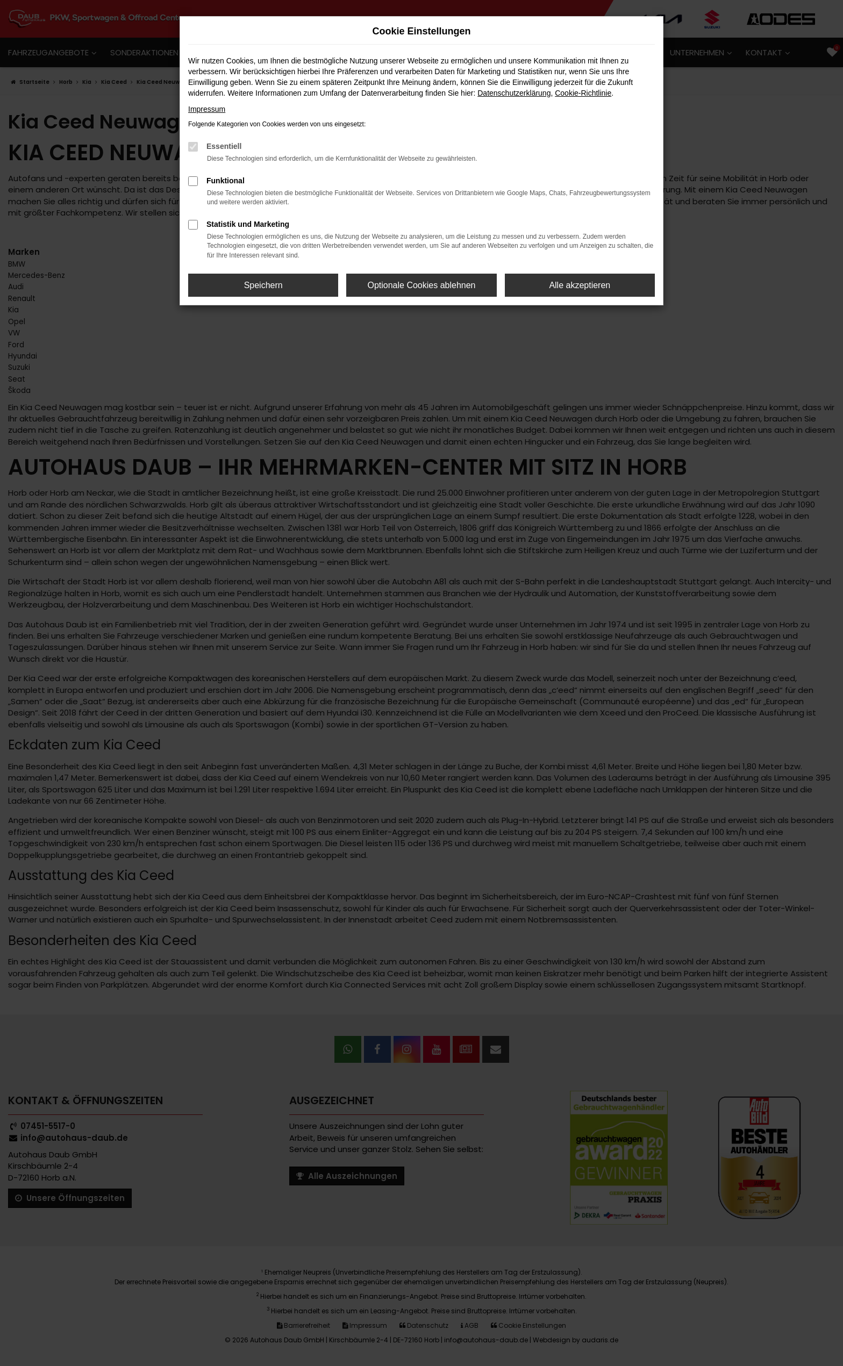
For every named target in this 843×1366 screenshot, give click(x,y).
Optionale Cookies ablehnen (421, 285)
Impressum (206, 109)
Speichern (263, 285)
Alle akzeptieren (579, 285)
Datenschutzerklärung (514, 93)
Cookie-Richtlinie (583, 93)
